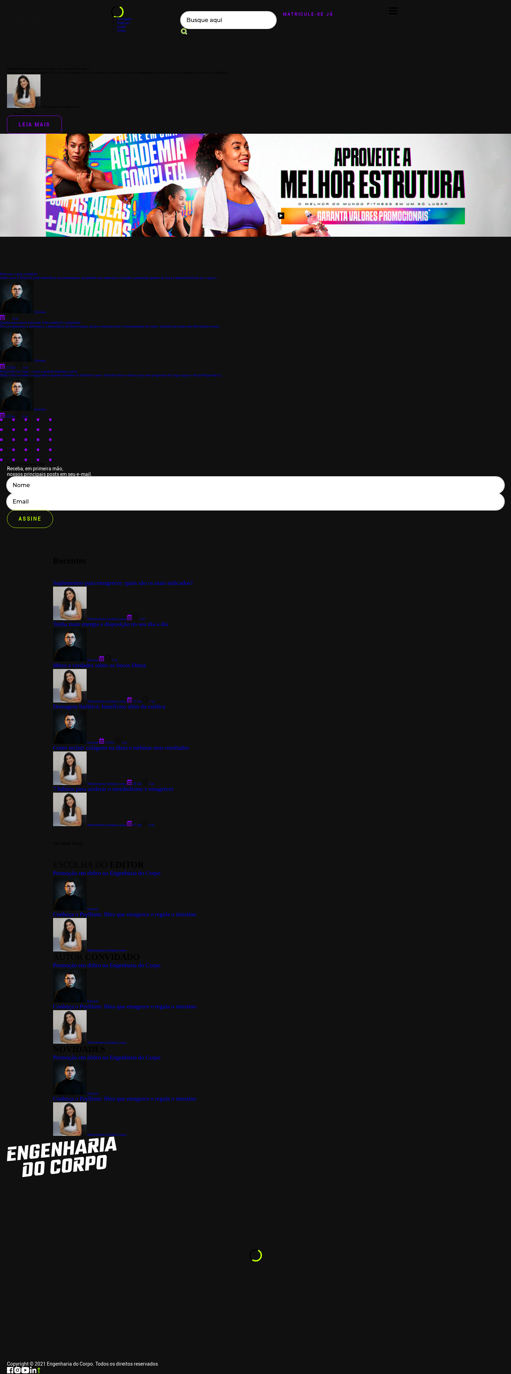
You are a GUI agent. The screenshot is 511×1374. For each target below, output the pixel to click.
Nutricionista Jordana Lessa (89, 1135)
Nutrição (123, 23)
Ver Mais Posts (68, 843)
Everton (75, 1093)
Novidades (124, 19)
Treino (121, 30)
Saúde (121, 27)
